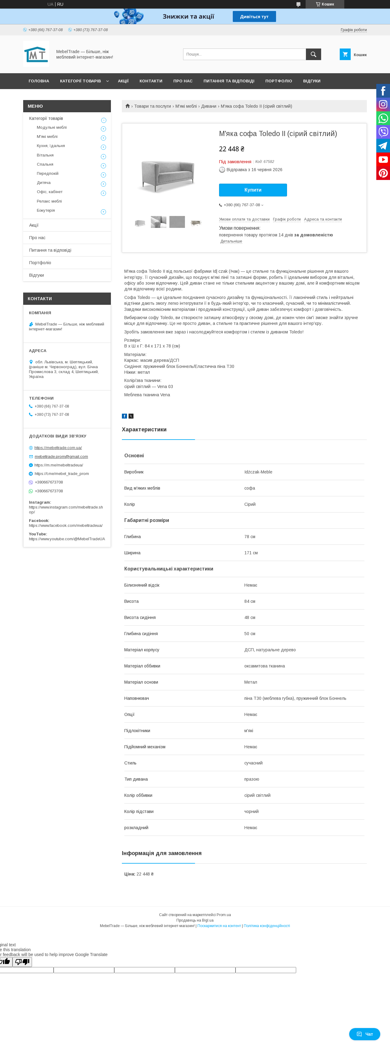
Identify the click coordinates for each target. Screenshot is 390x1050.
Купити (253, 189)
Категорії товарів (80, 81)
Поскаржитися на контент (219, 926)
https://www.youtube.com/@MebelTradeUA (67, 539)
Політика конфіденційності (267, 926)
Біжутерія (46, 210)
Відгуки (312, 81)
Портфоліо (278, 81)
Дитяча (44, 182)
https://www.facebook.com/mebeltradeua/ (66, 525)
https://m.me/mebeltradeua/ (58, 465)
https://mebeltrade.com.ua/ (58, 447)
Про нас (183, 81)
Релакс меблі (49, 201)
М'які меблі (186, 106)
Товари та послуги (152, 106)
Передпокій (47, 173)
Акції (123, 81)
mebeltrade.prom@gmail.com (61, 456)
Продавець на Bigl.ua (195, 920)
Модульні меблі (52, 127)
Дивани (208, 106)
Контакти (151, 81)
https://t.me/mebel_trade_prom (62, 473)
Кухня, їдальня (51, 145)
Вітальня (45, 155)
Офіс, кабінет (49, 191)
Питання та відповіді (229, 81)
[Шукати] (313, 54)
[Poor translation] (22, 962)
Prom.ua (224, 915)
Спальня (45, 164)
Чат (364, 1034)
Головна (39, 81)
